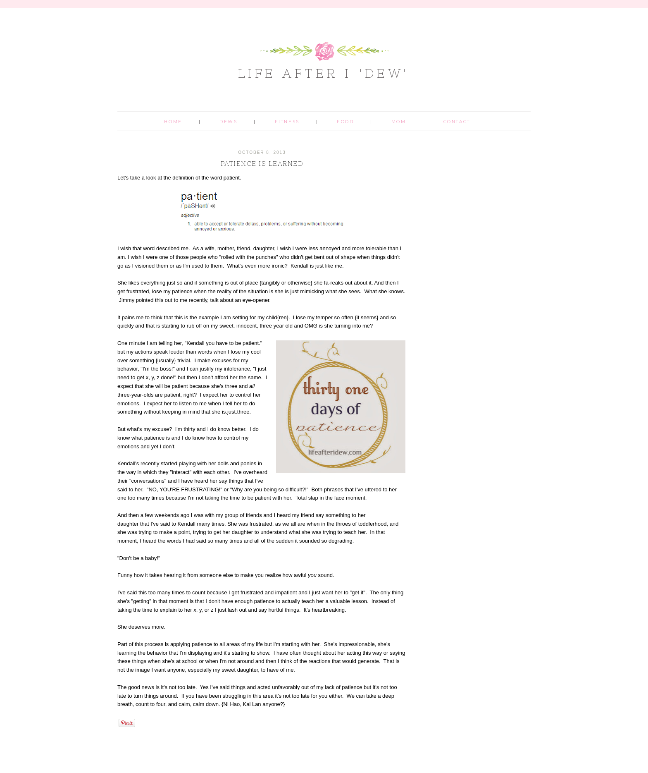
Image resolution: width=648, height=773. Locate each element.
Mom (398, 121)
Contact (456, 121)
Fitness (287, 121)
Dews (228, 121)
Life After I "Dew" (324, 73)
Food (345, 121)
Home (173, 121)
